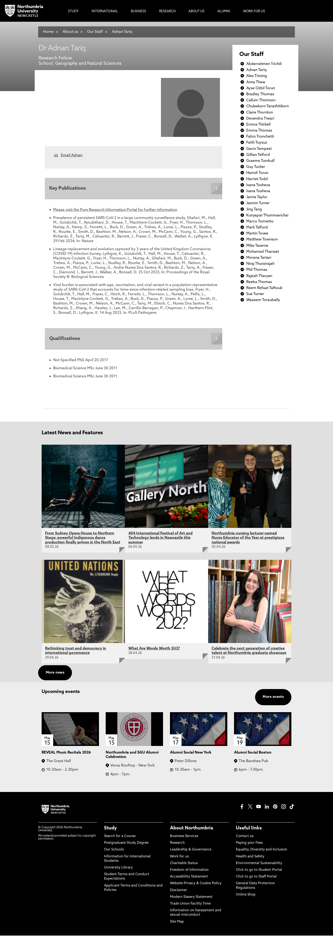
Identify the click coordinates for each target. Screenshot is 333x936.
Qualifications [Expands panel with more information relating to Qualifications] (64, 339)
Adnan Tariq (122, 32)
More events (273, 697)
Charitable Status (184, 863)
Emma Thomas (259, 130)
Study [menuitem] (73, 11)
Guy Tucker (255, 167)
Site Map (177, 922)
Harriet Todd (257, 179)
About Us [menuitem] (196, 11)
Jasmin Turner (258, 203)
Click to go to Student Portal (259, 870)
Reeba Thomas (259, 282)
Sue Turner (255, 294)
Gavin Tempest (259, 149)
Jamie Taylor (256, 197)
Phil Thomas (256, 270)
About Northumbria (191, 828)
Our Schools (114, 850)
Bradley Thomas (260, 94)
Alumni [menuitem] (223, 11)
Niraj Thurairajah (260, 264)
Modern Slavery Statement (191, 897)
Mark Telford (257, 227)
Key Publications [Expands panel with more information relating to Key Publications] (67, 188)
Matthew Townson (262, 239)
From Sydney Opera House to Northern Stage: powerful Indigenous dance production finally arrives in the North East (82, 538)
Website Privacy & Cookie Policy (196, 884)
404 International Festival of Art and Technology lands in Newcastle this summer (160, 538)
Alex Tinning (256, 76)
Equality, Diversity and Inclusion (261, 850)
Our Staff (95, 32)
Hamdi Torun (257, 173)
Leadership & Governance (190, 850)
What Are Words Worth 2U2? (154, 649)
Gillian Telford (258, 155)
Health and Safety (250, 857)
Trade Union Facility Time (190, 904)
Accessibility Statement (189, 877)
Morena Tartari (258, 258)
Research (177, 843)
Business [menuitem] (138, 11)
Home (48, 32)
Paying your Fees (249, 843)
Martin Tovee (257, 233)
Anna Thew (255, 82)
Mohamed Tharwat (262, 252)
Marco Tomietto (260, 221)
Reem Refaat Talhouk (264, 288)
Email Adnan (71, 155)
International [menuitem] (105, 11)
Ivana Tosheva (258, 185)
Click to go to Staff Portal (256, 877)
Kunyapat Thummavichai (267, 215)
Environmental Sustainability (259, 863)
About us (70, 32)
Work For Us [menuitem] (254, 11)
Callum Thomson (260, 100)
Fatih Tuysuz (256, 143)
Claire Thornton (259, 112)
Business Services (184, 836)
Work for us (179, 857)
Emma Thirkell (258, 124)
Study (110, 828)
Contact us (244, 836)
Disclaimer (178, 891)
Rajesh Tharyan (259, 276)
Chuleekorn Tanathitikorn (267, 106)
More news (55, 673)
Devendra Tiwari (260, 118)
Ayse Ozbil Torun (260, 88)
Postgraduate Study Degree (126, 843)
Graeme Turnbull (260, 161)
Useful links (249, 828)
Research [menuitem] (167, 11)
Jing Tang (254, 209)
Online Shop (246, 895)
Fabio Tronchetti (260, 137)
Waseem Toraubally (263, 300)
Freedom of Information (189, 870)
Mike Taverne (257, 246)
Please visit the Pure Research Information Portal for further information (115, 210)
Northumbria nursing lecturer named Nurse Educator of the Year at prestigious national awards (248, 538)
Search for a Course (120, 836)
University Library (118, 868)
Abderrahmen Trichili (264, 64)
